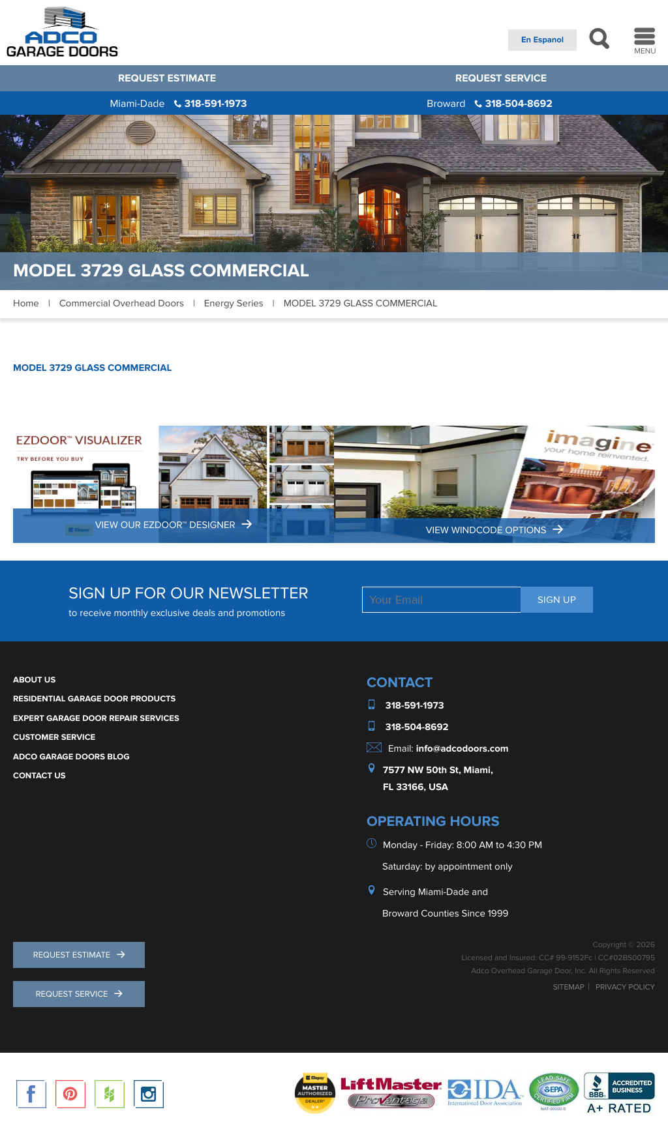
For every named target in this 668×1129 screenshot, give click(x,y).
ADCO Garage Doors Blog (71, 757)
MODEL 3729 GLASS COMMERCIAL (92, 368)
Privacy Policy (625, 987)
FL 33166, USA (415, 787)
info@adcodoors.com (462, 748)
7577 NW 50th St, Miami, (438, 770)
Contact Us (39, 775)
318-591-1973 (178, 104)
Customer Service (54, 737)
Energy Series (234, 304)
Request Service (501, 78)
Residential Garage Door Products (94, 699)
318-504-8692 (490, 104)
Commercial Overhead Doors (121, 304)
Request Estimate (167, 78)
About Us (34, 680)
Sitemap (568, 987)
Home (26, 304)
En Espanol (542, 40)
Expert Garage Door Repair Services (96, 718)
